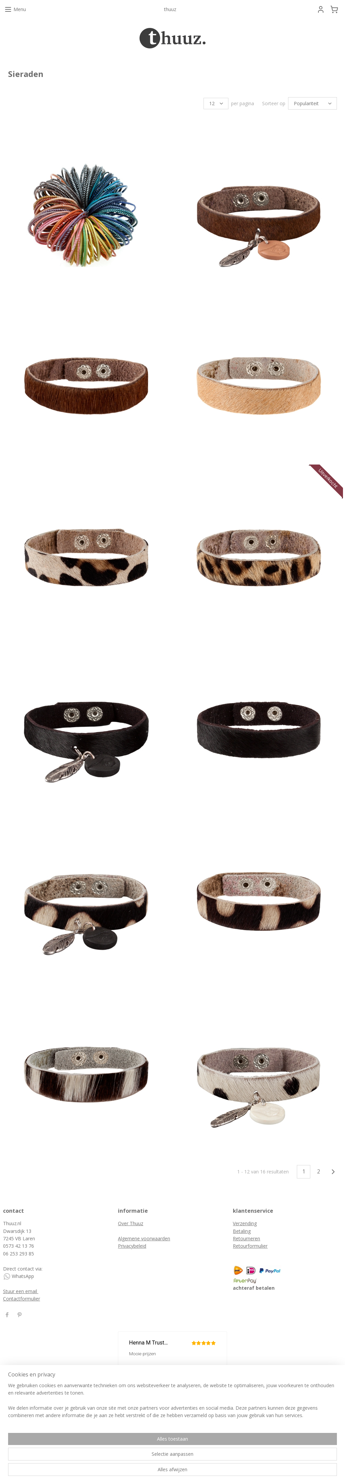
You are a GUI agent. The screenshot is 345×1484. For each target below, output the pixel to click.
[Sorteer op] (312, 102)
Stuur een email (20, 1290)
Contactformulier (21, 1297)
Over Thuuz (130, 1222)
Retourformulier (250, 1245)
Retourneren (246, 1237)
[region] (128, 1457)
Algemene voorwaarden (144, 1237)
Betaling (242, 1230)
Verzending (245, 1222)
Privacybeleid (132, 1245)
